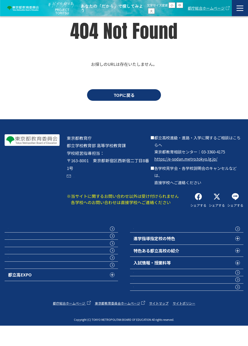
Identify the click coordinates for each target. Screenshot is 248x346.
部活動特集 (18, 292)
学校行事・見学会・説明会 (33, 280)
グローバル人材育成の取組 (158, 280)
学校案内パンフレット (29, 256)
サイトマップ (159, 323)
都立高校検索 (20, 244)
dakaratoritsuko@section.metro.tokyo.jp (106, 183)
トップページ (20, 232)
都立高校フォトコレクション (160, 232)
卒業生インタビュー (152, 292)
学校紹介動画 (20, 268)
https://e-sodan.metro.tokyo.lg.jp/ (186, 159)
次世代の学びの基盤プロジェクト (164, 305)
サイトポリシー (184, 323)
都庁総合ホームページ (206, 8)
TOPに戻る (124, 95)
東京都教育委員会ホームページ (117, 323)
